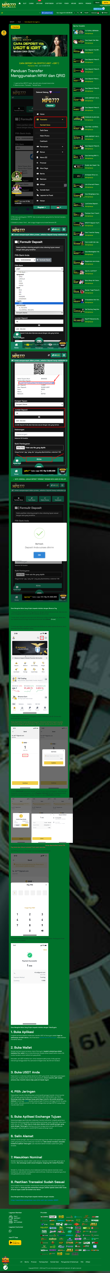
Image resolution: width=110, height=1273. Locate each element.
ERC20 (26, 1101)
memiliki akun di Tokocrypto (48, 1037)
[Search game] (78, 12)
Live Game (39, 2)
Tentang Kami (43, 1262)
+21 (21, 1262)
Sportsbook (49, 3)
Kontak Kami (54, 1262)
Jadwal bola (47, 13)
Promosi (88, 3)
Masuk (97, 2)
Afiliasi (105, 13)
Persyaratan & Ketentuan (69, 1262)
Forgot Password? (105, 5)
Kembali (15, 27)
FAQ (82, 1262)
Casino (31, 3)
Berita (81, 3)
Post (19, 22)
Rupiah (86, 13)
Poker (66, 3)
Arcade (73, 3)
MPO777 (12, 22)
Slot (24, 3)
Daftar (106, 2)
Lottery (59, 3)
